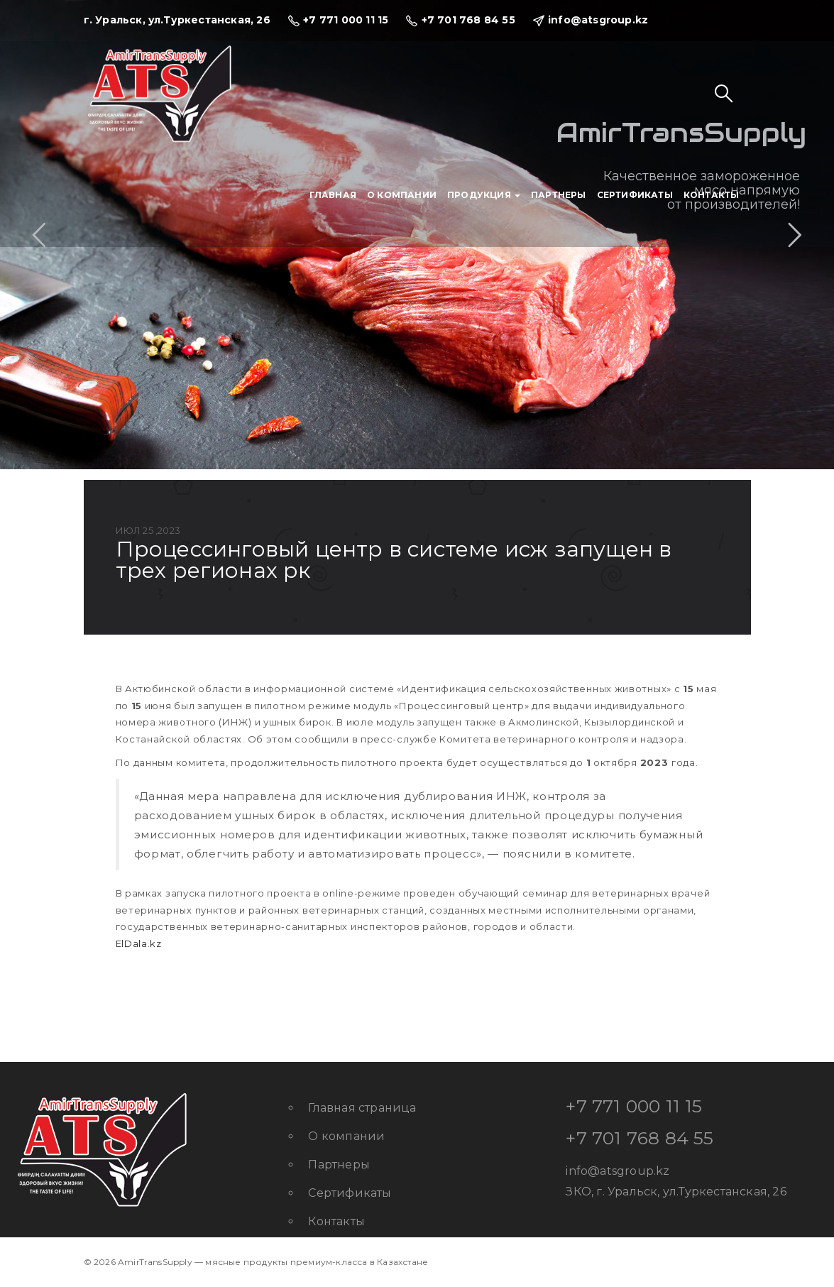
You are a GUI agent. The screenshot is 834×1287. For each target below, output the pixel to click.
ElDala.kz (139, 943)
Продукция (483, 195)
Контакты (712, 195)
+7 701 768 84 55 (639, 1138)
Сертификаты (635, 195)
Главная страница (362, 1108)
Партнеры (558, 195)
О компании (402, 195)
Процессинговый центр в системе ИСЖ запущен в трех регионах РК (394, 560)
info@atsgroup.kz (617, 1171)
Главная (332, 195)
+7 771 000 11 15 (634, 1106)
